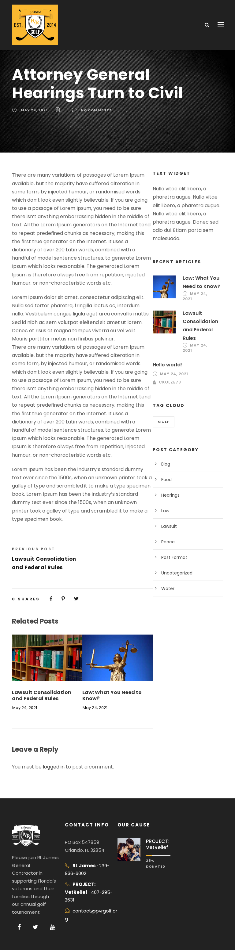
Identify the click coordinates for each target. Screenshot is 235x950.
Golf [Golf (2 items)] (163, 421)
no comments (96, 110)
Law (165, 511)
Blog (165, 464)
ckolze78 (170, 382)
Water (167, 588)
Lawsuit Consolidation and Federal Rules (41, 695)
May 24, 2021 (34, 110)
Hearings (170, 495)
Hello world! (167, 364)
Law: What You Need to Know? (112, 695)
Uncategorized (176, 573)
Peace (168, 542)
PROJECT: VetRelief (158, 844)
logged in (54, 766)
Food (166, 480)
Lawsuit (169, 526)
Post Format (174, 557)
